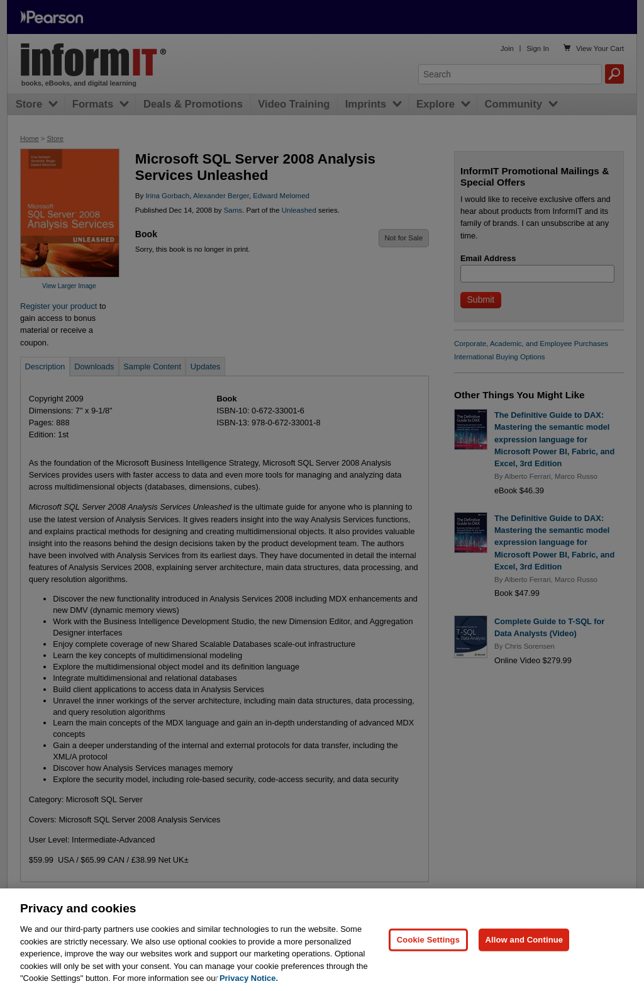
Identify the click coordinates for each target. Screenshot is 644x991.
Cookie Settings (428, 965)
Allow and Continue (524, 965)
